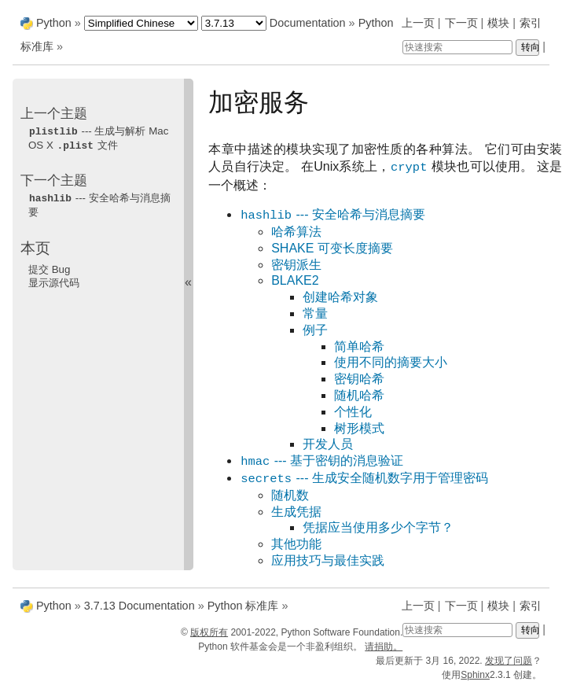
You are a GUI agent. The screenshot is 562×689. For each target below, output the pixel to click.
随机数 (290, 495)
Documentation (308, 23)
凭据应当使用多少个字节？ (378, 527)
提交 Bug (49, 267)
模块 (498, 23)
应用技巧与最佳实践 (327, 560)
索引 (531, 23)
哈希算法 (296, 231)
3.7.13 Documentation (139, 605)
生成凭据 (296, 511)
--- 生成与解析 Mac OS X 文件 (98, 137)
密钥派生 (296, 264)
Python (54, 23)
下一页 (461, 23)
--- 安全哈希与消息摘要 (332, 215)
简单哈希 (359, 346)
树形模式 (359, 428)
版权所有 (209, 632)
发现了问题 (508, 660)
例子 (315, 330)
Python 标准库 (243, 605)
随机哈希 (359, 395)
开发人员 (328, 444)
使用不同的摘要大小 (390, 362)
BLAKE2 (294, 280)
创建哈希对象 (340, 297)
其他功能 (296, 544)
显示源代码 (53, 280)
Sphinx (475, 674)
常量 (315, 313)
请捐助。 (383, 646)
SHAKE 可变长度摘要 (332, 248)
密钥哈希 (359, 378)
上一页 (418, 23)
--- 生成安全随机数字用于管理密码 (364, 478)
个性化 (353, 411)
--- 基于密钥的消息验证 (321, 461)
